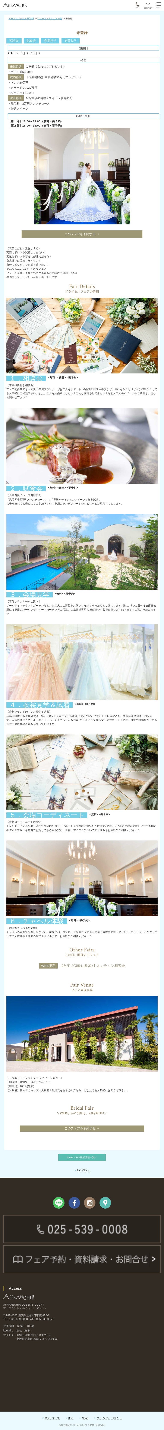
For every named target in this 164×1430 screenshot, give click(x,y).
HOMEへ (83, 1170)
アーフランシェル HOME (21, 18)
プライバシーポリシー (109, 1418)
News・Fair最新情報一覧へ (82, 1157)
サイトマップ (52, 1418)
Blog (70, 1418)
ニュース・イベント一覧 (49, 18)
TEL (137, 5)
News (85, 1418)
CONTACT (148, 5)
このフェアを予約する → (82, 234)
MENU (158, 5)
